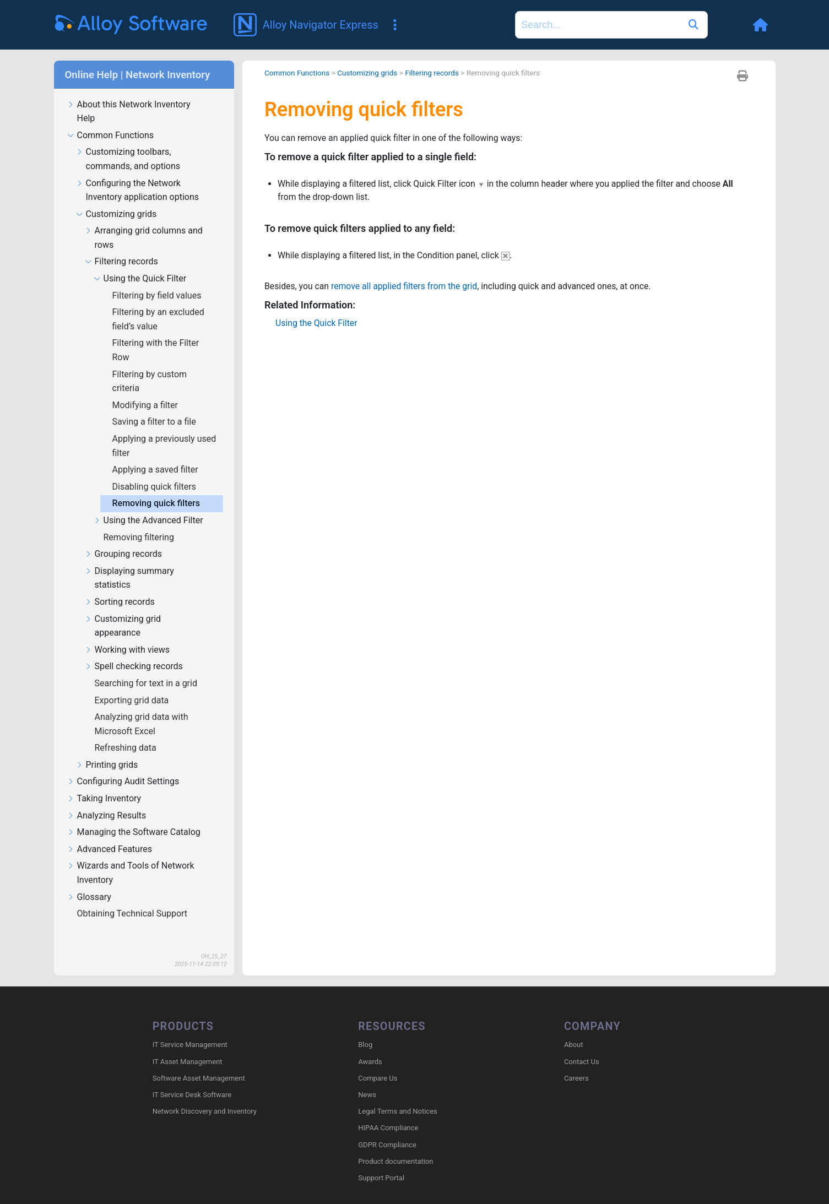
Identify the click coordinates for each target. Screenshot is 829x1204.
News (367, 1079)
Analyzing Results (107, 800)
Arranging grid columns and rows (144, 222)
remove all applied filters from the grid (406, 271)
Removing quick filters (157, 487)
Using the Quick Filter (140, 263)
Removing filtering (140, 521)
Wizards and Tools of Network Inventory (130, 857)
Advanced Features (109, 833)
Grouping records (123, 538)
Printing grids (107, 749)
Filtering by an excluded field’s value (158, 303)
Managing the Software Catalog (134, 816)
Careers (576, 1062)
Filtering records (121, 245)
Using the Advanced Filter (148, 504)
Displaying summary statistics (129, 562)
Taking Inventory (104, 782)
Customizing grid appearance (123, 610)
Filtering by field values (158, 279)
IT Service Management (190, 1029)
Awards (370, 1046)
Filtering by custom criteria (149, 365)
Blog (365, 1029)
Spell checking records (134, 650)
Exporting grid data (133, 684)
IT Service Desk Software (192, 1079)
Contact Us (581, 1046)
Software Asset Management (199, 1062)
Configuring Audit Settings (123, 765)
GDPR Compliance (387, 1129)
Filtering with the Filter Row (155, 334)
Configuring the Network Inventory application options (137, 174)
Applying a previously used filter (164, 429)
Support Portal (381, 1162)
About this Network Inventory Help (129, 95)
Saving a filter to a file (155, 405)
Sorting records (120, 586)
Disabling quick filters (155, 470)
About (573, 1029)
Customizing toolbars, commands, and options (128, 143)
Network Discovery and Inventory (205, 1096)
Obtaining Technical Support (133, 897)
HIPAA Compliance (388, 1112)
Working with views (127, 634)
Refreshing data (127, 731)
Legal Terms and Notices (397, 1096)
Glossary (89, 881)
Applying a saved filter (156, 453)
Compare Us (377, 1062)
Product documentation (395, 1145)
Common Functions (110, 119)
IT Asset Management (188, 1046)
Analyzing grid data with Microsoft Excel (141, 708)
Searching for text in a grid (147, 667)
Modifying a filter (146, 389)
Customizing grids (116, 198)
